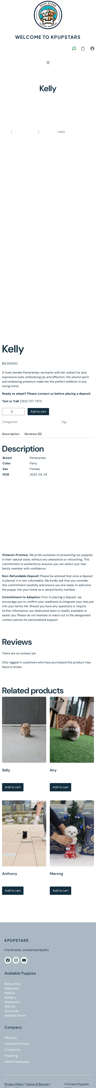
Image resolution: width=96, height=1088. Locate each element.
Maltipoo (10, 997)
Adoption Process (17, 1044)
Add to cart (38, 411)
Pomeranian (48, 132)
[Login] (92, 48)
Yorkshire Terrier (15, 1015)
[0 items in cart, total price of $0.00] (83, 48)
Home (6, 132)
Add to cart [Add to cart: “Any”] (60, 787)
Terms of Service (37, 1084)
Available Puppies (25, 132)
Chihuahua (12, 988)
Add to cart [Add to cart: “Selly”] (13, 787)
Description (10, 434)
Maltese (10, 993)
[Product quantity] (13, 411)
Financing (11, 1056)
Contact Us (12, 1050)
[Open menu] (48, 62)
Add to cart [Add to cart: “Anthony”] (13, 891)
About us (11, 1038)
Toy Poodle (12, 1011)
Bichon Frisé (13, 983)
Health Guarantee (17, 1062)
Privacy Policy (14, 1084)
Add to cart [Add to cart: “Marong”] (60, 891)
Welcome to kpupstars (48, 37)
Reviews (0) (33, 434)
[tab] (10, 434)
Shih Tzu (10, 1006)
